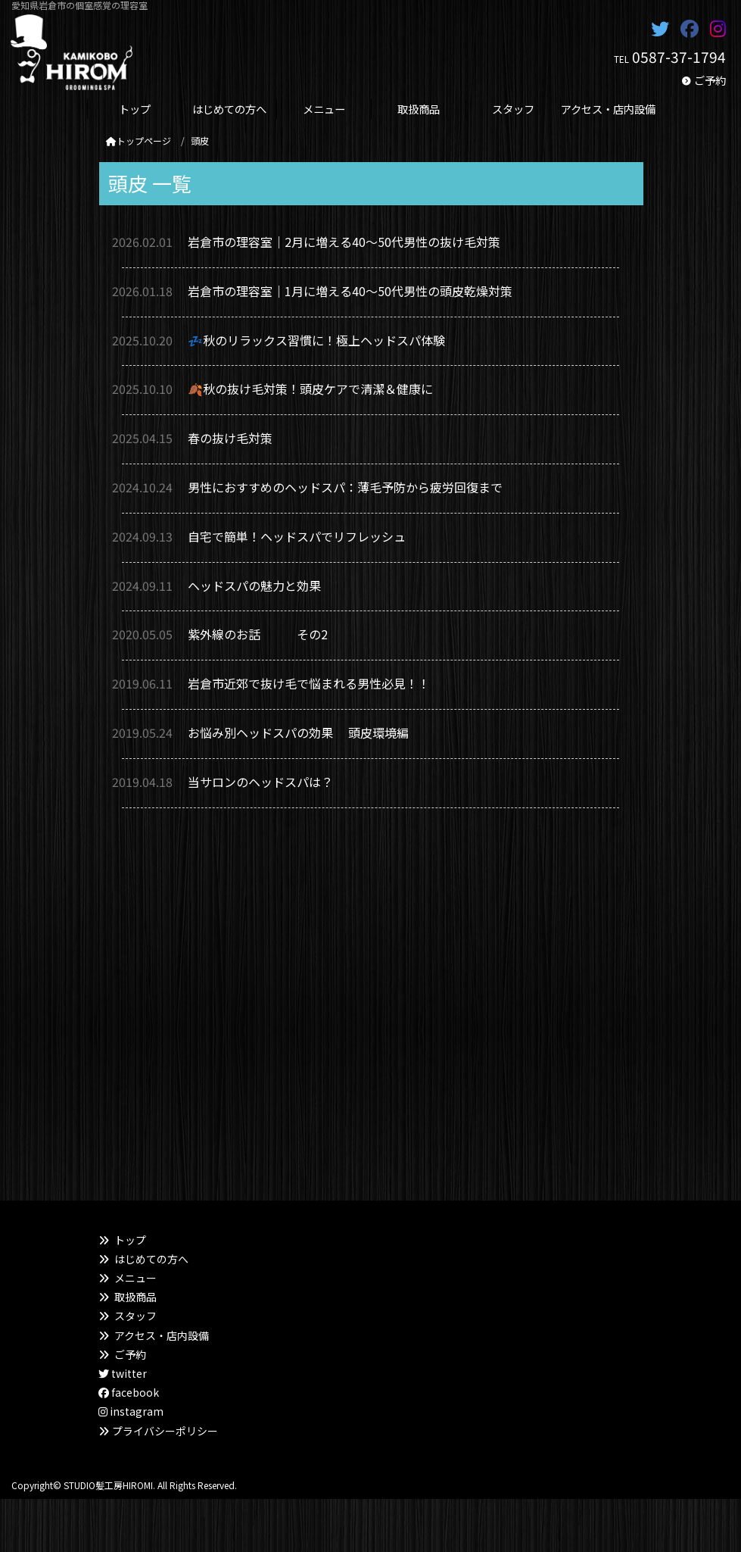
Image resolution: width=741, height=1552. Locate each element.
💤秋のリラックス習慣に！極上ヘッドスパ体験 (316, 340)
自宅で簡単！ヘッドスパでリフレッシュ (303, 536)
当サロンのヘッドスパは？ (260, 782)
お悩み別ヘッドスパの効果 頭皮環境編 (298, 732)
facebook (128, 1392)
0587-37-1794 (679, 56)
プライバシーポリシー (165, 1430)
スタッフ (135, 1315)
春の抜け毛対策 (230, 438)
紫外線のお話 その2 (258, 634)
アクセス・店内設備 (161, 1335)
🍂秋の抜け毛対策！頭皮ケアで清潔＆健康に (310, 388)
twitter (122, 1373)
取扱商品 (135, 1296)
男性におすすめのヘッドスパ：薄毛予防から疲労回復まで (345, 487)
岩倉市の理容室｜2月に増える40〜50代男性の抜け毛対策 (344, 242)
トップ (130, 1240)
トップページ (138, 140)
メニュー (135, 1277)
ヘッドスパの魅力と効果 (254, 585)
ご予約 (710, 80)
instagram (130, 1411)
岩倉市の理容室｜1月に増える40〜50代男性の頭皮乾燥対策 (350, 291)
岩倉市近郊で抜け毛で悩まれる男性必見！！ (309, 683)
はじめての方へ (151, 1258)
